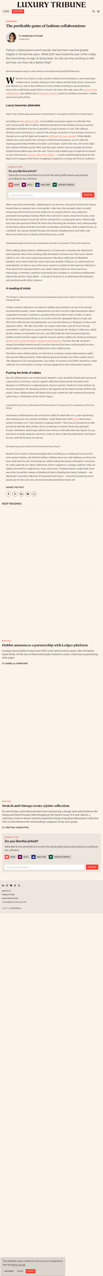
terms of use (18, 1264)
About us (6, 891)
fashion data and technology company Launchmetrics (34, 341)
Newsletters (8, 894)
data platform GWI (29, 121)
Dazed (75, 419)
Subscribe (18, 11)
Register (88, 195)
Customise (9, 1271)
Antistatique (15, 908)
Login (6, 11)
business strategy (48, 93)
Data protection (10, 898)
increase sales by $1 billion (41, 155)
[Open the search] (94, 11)
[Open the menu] (98, 11)
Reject (20, 1271)
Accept (30, 1271)
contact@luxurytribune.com (14, 902)
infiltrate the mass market (62, 136)
